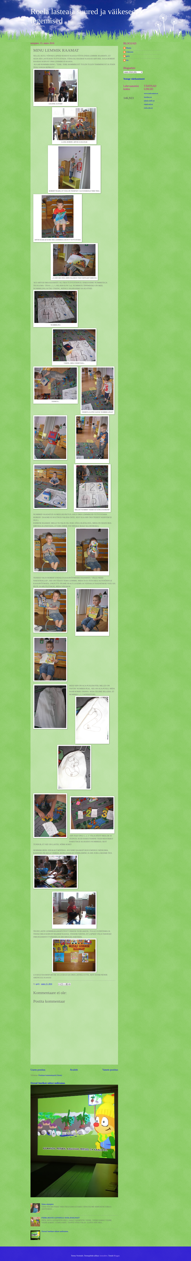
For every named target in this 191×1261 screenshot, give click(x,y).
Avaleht (74, 1069)
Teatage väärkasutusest (134, 79)
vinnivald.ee (148, 104)
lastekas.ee (148, 97)
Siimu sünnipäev (48, 1204)
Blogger (117, 1256)
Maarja (128, 48)
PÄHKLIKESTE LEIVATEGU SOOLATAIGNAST (61, 1218)
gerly (128, 56)
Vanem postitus (110, 1069)
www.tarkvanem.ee (151, 93)
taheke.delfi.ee (149, 101)
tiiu (127, 60)
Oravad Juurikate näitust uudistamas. (48, 1083)
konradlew (103, 1256)
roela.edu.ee (148, 108)
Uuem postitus (38, 1069)
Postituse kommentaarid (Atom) (50, 1075)
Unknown (129, 52)
